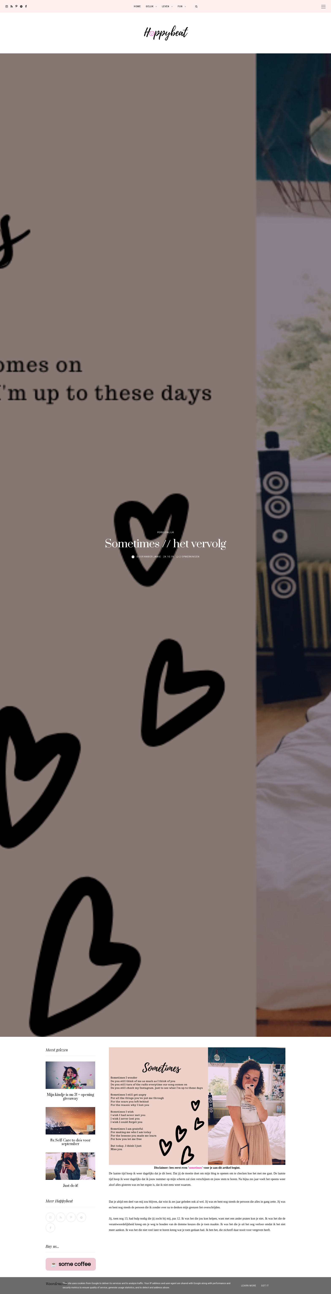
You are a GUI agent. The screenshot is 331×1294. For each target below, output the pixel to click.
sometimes (195, 1167)
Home (137, 6)
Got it (265, 1286)
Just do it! (70, 1185)
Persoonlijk (165, 532)
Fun (180, 6)
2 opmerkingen (189, 556)
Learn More (248, 1286)
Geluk (149, 6)
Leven (165, 6)
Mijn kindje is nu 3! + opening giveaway (70, 1097)
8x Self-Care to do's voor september (70, 1142)
